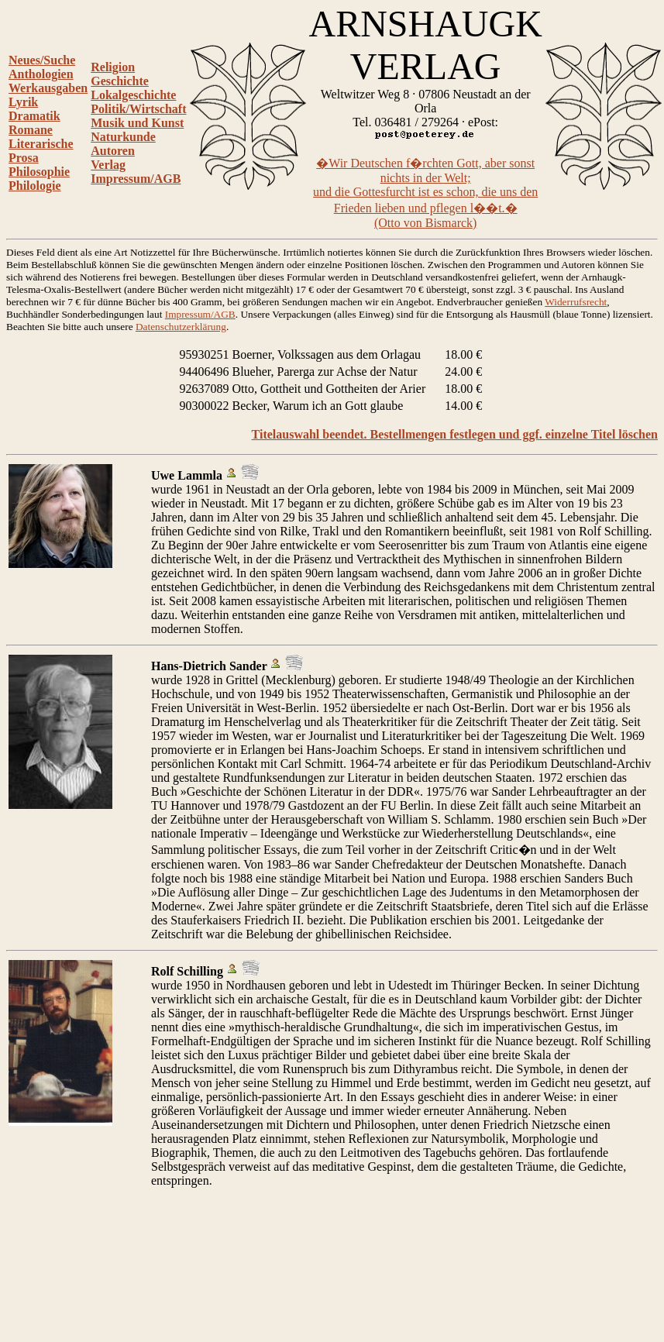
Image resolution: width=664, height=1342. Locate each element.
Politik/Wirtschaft (138, 108)
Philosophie (39, 171)
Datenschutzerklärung (181, 326)
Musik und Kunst (137, 122)
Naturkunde (123, 136)
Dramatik (34, 115)
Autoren (113, 150)
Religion (113, 67)
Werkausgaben (48, 88)
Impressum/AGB (136, 178)
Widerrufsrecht (576, 302)
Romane (31, 129)
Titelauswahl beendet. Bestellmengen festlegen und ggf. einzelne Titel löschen (455, 434)
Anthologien (41, 74)
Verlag (108, 164)
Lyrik (23, 101)
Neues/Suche (42, 60)
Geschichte (120, 81)
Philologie (35, 185)
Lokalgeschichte (133, 95)
